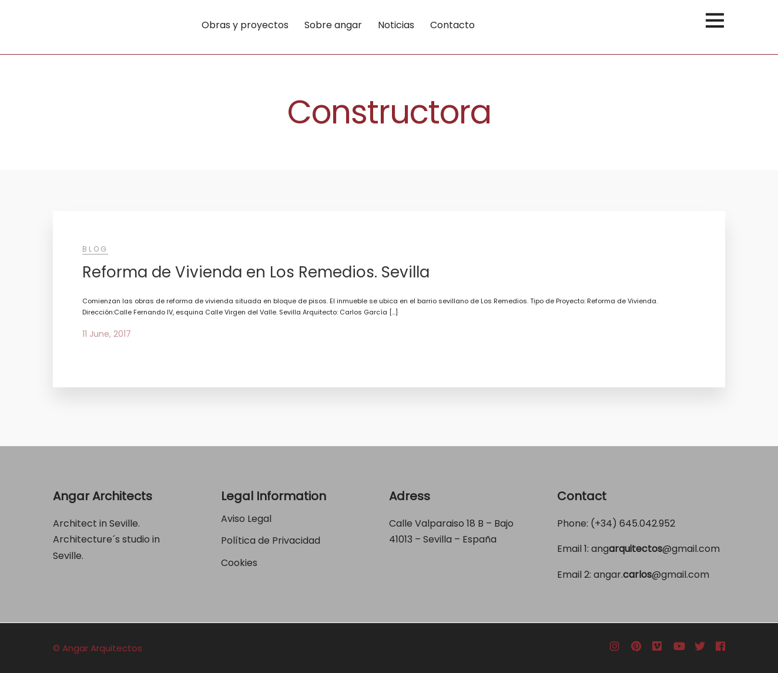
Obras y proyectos (245, 25)
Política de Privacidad (272, 540)
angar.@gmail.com (651, 574)
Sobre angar (333, 25)
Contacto (452, 25)
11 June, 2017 (106, 334)
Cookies (239, 563)
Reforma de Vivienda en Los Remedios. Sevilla (256, 272)
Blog (95, 249)
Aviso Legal (246, 518)
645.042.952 (647, 523)
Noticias (396, 25)
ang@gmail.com (655, 548)
